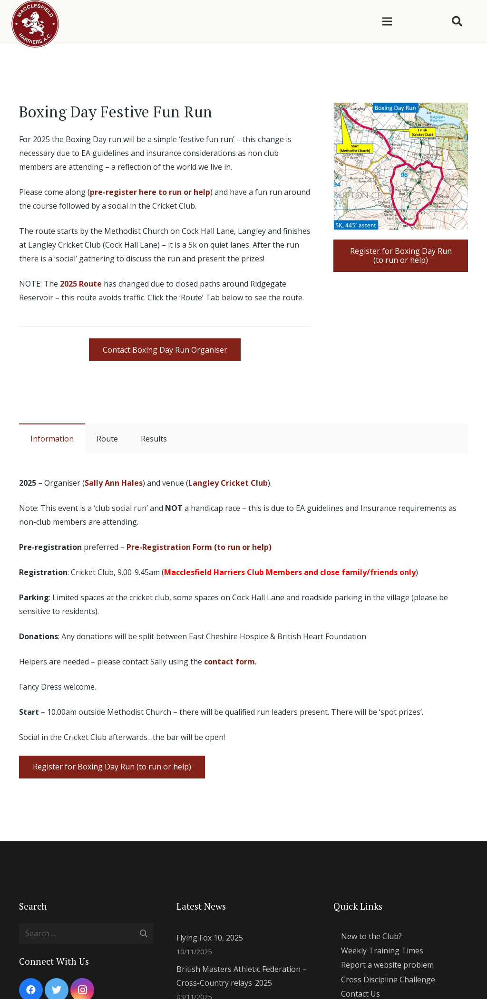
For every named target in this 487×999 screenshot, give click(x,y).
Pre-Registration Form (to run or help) (199, 547)
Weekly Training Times (382, 950)
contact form (229, 661)
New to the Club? (371, 936)
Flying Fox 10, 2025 (209, 937)
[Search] (457, 21)
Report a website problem (387, 965)
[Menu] (387, 21)
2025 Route (81, 284)
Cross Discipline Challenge (388, 979)
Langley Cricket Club (228, 483)
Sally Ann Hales (114, 483)
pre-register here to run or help (150, 192)
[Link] (400, 166)
